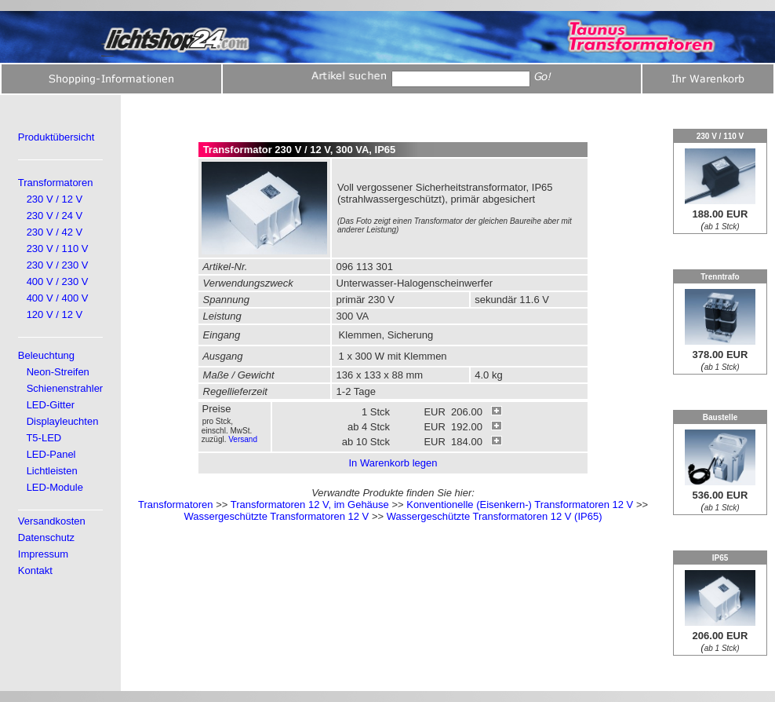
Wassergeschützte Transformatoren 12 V (276, 516)
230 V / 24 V (55, 215)
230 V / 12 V (55, 199)
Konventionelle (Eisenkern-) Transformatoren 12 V (519, 504)
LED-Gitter (51, 405)
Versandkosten (52, 521)
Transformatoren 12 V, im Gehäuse (310, 504)
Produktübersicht (56, 137)
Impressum (43, 554)
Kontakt (35, 570)
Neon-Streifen (58, 372)
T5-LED (43, 438)
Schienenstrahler (65, 388)
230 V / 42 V (55, 232)
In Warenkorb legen (393, 463)
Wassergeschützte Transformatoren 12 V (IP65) (494, 516)
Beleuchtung (46, 355)
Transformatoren (55, 182)
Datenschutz (46, 537)
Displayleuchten (63, 421)
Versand (242, 439)
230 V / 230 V (58, 265)
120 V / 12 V (55, 314)
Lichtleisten (52, 471)
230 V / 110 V (58, 248)
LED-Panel (51, 454)
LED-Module (55, 487)
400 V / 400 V (58, 298)
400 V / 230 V (58, 281)
